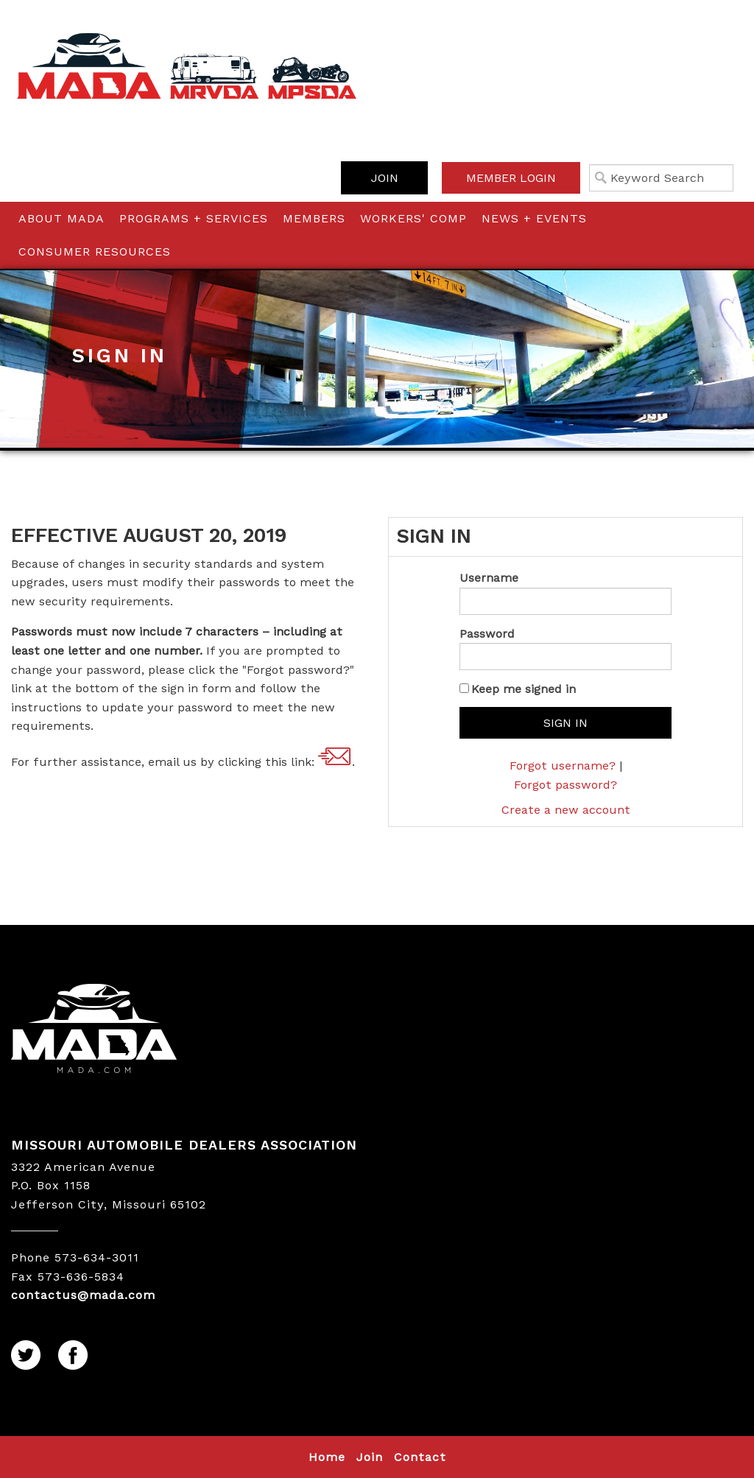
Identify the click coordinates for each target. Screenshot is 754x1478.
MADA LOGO (188, 1030)
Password (487, 634)
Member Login (511, 178)
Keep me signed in (523, 689)
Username (488, 578)
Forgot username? (563, 766)
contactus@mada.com (335, 756)
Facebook (73, 1355)
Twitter (26, 1355)
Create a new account (565, 810)
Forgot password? (565, 785)
